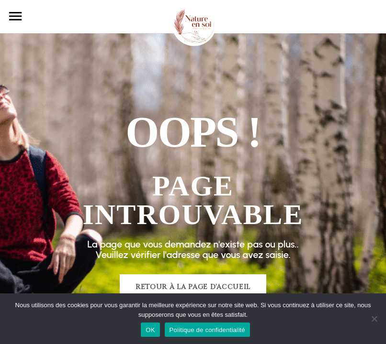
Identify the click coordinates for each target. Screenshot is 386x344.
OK (150, 329)
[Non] (374, 318)
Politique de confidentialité (207, 329)
